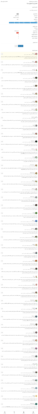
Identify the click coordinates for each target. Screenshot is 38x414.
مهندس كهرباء (32, 150)
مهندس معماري (32, 62)
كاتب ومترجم (32, 261)
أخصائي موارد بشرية (31, 404)
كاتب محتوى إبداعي (31, 181)
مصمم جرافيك (32, 118)
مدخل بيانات (32, 197)
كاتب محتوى (32, 317)
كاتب (35, 29)
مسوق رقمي (32, 166)
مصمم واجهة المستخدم (31, 237)
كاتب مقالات (32, 78)
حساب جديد (20, 46)
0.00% (17, 32)
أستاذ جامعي (32, 364)
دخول (16, 46)
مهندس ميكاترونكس (31, 94)
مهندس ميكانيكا (31, 269)
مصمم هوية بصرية (31, 134)
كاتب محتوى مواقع (31, 309)
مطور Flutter (32, 357)
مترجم (33, 102)
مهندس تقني (32, 349)
